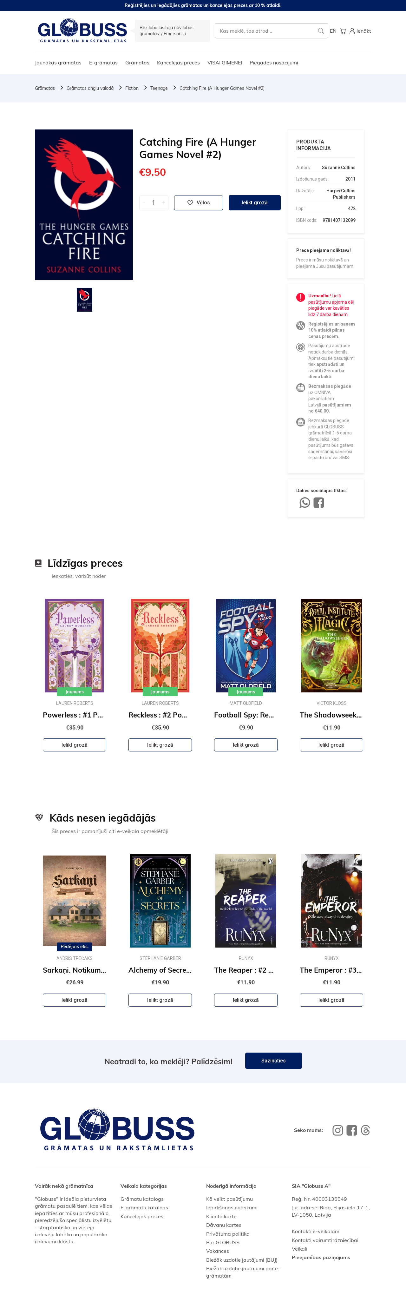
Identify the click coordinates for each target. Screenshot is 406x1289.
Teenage (159, 88)
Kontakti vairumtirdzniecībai (325, 1240)
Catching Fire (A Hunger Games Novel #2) (222, 88)
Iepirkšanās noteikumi (232, 1207)
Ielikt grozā (255, 203)
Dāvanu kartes (223, 1225)
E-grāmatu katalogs (144, 1207)
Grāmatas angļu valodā (90, 88)
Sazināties (273, 1061)
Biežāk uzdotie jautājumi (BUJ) (242, 1260)
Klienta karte (221, 1216)
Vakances (217, 1251)
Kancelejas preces (178, 62)
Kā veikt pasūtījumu (229, 1199)
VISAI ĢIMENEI (224, 62)
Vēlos (198, 203)
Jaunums (74, 692)
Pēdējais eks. (75, 946)
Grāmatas (137, 62)
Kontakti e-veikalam (315, 1231)
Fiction (132, 88)
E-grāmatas (103, 62)
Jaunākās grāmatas (58, 62)
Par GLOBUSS (222, 1242)
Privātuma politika (228, 1234)
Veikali (299, 1249)
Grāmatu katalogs (142, 1199)
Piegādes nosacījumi (274, 62)
